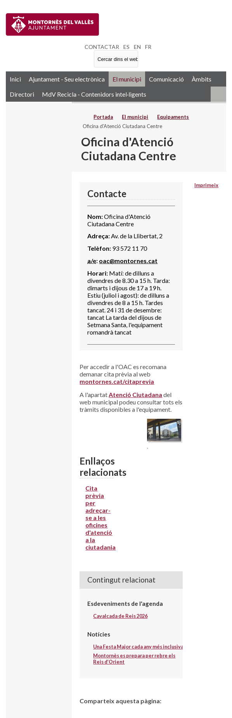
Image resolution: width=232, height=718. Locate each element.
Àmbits (201, 79)
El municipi (127, 79)
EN (137, 46)
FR (148, 46)
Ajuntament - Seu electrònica (67, 79)
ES (126, 46)
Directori (22, 94)
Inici (15, 79)
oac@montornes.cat (128, 260)
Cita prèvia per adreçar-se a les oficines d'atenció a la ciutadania (100, 517)
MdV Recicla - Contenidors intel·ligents (94, 94)
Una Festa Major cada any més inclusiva (138, 646)
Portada (103, 117)
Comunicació (166, 79)
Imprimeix (206, 185)
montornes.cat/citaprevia (117, 381)
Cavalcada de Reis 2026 (120, 616)
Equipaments (173, 117)
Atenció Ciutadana (135, 394)
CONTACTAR (102, 46)
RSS (218, 94)
